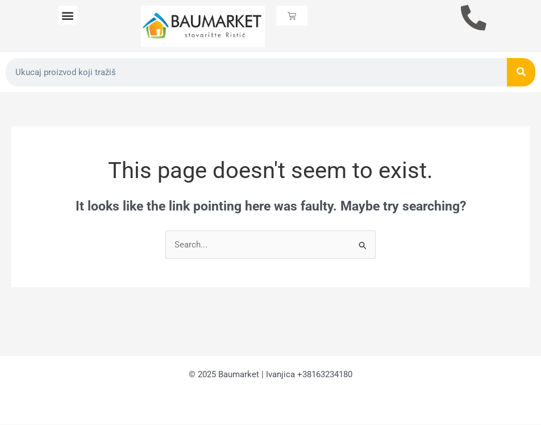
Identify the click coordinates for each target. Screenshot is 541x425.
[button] (68, 15)
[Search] (521, 72)
